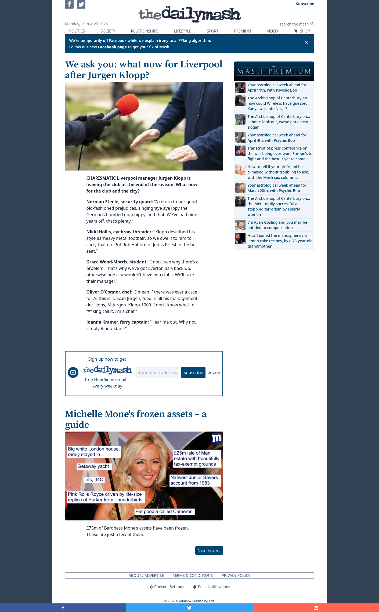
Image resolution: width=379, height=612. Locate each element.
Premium (242, 31)
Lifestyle (182, 31)
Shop (302, 31)
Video (272, 31)
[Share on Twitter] (189, 607)
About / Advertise (146, 575)
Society (108, 31)
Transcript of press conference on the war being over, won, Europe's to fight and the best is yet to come (280, 153)
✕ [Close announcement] (306, 42)
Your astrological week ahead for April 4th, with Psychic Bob (277, 137)
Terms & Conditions (193, 575)
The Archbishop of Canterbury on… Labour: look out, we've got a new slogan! (279, 122)
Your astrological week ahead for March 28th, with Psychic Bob (277, 188)
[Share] (316, 607)
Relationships (144, 31)
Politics (77, 31)
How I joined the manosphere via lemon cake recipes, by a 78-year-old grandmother (280, 241)
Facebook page (112, 46)
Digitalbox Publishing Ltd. (195, 601)
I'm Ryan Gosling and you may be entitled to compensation (277, 225)
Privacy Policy (236, 575)
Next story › (209, 550)
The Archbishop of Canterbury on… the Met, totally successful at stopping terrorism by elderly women (279, 206)
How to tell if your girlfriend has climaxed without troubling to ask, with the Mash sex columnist (278, 172)
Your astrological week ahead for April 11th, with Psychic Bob (277, 87)
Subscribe (193, 372)
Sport (212, 31)
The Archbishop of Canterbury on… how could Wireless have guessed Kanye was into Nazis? (279, 103)
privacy (214, 372)
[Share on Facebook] (63, 607)
